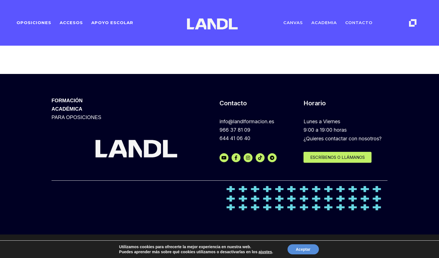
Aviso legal (356, 245)
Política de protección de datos (306, 245)
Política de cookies (197, 245)
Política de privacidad (244, 245)
